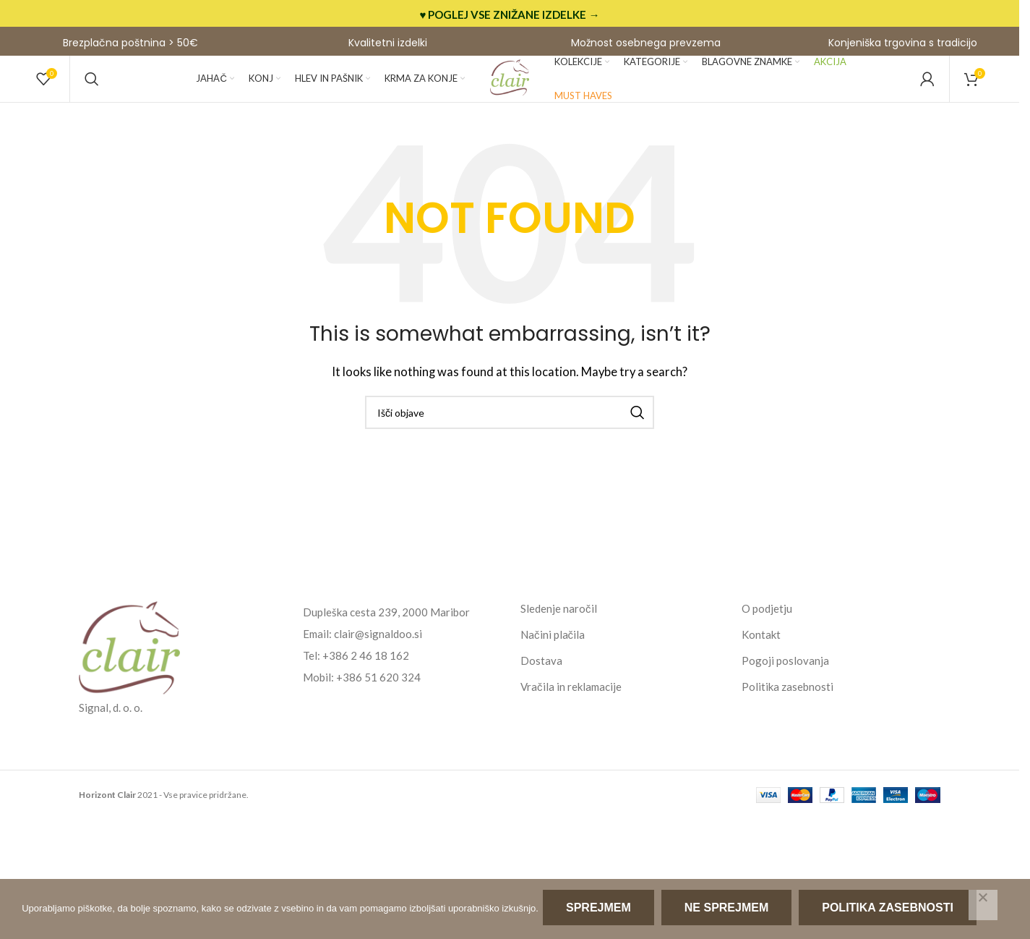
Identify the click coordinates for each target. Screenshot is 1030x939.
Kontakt (761, 655)
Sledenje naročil (558, 629)
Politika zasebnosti (787, 707)
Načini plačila (552, 655)
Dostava (541, 681)
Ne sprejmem (729, 910)
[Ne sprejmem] (983, 906)
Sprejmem (601, 910)
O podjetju (767, 629)
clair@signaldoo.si (378, 654)
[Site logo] (509, 88)
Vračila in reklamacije (571, 707)
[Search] (91, 90)
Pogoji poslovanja (785, 681)
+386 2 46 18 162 (365, 676)
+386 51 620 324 (378, 698)
